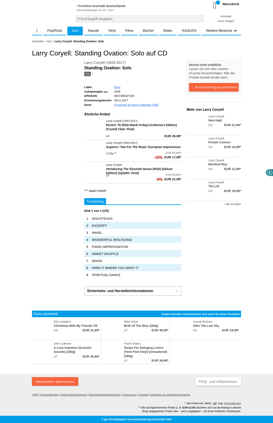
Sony (117, 87)
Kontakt (143, 394)
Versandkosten (49, 394)
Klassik (93, 30)
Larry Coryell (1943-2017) (105, 63)
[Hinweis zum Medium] (92, 74)
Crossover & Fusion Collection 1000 (136, 104)
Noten (167, 30)
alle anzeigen (232, 204)
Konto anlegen (226, 21)
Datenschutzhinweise (74, 394)
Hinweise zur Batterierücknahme (170, 394)
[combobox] (140, 18)
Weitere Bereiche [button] (221, 30)
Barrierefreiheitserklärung (104, 394)
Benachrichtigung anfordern (213, 87)
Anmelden (226, 16)
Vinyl (112, 30)
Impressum (129, 394)
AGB (35, 394)
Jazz (74, 30)
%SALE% (189, 30)
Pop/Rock (54, 30)
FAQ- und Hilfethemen (218, 382)
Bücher (148, 30)
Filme (129, 30)
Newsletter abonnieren (55, 382)
